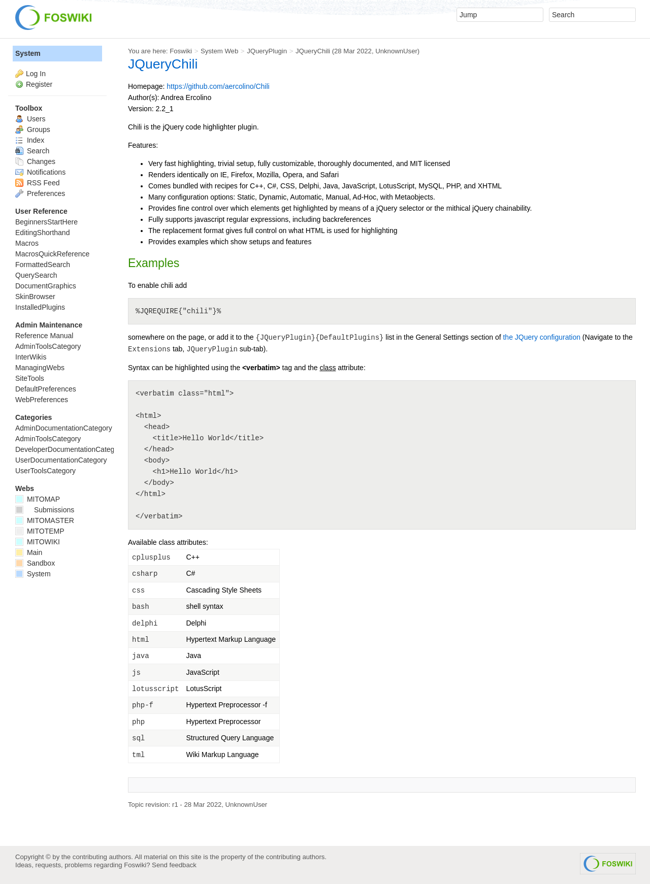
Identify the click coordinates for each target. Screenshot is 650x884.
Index (29, 140)
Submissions (44, 510)
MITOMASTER (44, 520)
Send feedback (174, 865)
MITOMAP (37, 499)
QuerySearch (36, 275)
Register (39, 84)
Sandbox (35, 563)
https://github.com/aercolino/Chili (218, 86)
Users (30, 119)
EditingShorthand (42, 232)
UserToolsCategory (45, 471)
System (28, 53)
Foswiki (181, 51)
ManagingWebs (39, 368)
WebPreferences (41, 400)
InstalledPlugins (40, 307)
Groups (32, 129)
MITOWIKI (37, 542)
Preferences (40, 193)
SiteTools (29, 378)
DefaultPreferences (45, 389)
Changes (35, 161)
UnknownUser (396, 51)
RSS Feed (37, 183)
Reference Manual (44, 336)
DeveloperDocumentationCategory (69, 449)
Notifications (40, 172)
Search (32, 151)
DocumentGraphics (45, 286)
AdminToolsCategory (48, 346)
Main (28, 552)
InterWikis (30, 357)
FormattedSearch (42, 264)
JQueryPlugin (267, 51)
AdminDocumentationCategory (63, 428)
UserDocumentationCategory (61, 460)
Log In (36, 74)
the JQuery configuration (541, 337)
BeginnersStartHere (46, 222)
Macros (27, 243)
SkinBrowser (35, 296)
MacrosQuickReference (52, 254)
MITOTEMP (39, 531)
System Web (219, 51)
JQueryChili (313, 51)
